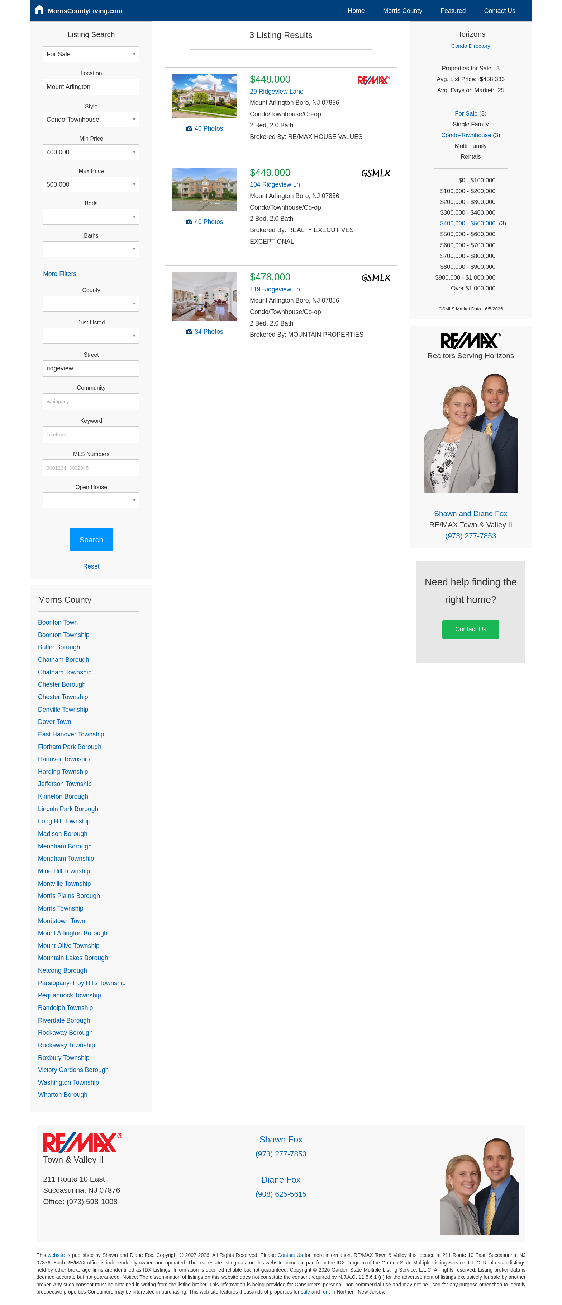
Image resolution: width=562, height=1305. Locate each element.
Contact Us (499, 10)
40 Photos (209, 128)
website (56, 1255)
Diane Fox (280, 1179)
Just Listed (91, 322)
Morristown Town (61, 921)
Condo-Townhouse (466, 135)
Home (356, 10)
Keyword (91, 421)
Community (91, 388)
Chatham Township (64, 672)
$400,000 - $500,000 (467, 223)
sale (305, 1292)
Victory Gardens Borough (73, 1070)
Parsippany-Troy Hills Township (81, 983)
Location (91, 73)
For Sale (466, 113)
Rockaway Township (66, 1045)
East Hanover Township (71, 734)
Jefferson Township (65, 783)
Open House (91, 487)
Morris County (403, 10)
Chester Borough (62, 684)
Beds (91, 203)
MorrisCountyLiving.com (85, 11)
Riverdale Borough (64, 1020)
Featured (453, 10)
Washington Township (68, 1082)
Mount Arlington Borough (73, 933)
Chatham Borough (63, 659)
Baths (91, 236)
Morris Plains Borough (69, 895)
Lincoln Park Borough (68, 809)
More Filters (59, 273)
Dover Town (54, 721)
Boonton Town (58, 622)
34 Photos (209, 331)
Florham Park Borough (69, 746)
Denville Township (63, 709)
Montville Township (64, 883)
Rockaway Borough (65, 1032)
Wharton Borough (62, 1094)
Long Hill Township (64, 821)
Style (91, 106)
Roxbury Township (63, 1057)
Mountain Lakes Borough (73, 958)
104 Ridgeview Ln (275, 184)
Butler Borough (59, 647)
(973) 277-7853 (470, 536)
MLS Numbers (91, 454)
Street (91, 355)
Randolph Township (65, 1007)
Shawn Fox (281, 1139)
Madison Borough (62, 833)
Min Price (91, 139)
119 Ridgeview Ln (275, 289)
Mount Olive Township (69, 945)
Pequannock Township (69, 995)
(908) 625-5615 (281, 1194)
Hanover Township (64, 759)
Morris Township (61, 908)
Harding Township (63, 771)
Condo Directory (470, 46)
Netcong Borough (62, 970)
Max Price (91, 171)
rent (325, 1292)
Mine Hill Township (64, 871)
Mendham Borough (65, 846)
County (91, 290)
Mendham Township (66, 858)
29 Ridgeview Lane (277, 91)
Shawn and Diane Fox (471, 513)
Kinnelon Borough (63, 796)
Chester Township (63, 697)
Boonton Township (63, 635)
